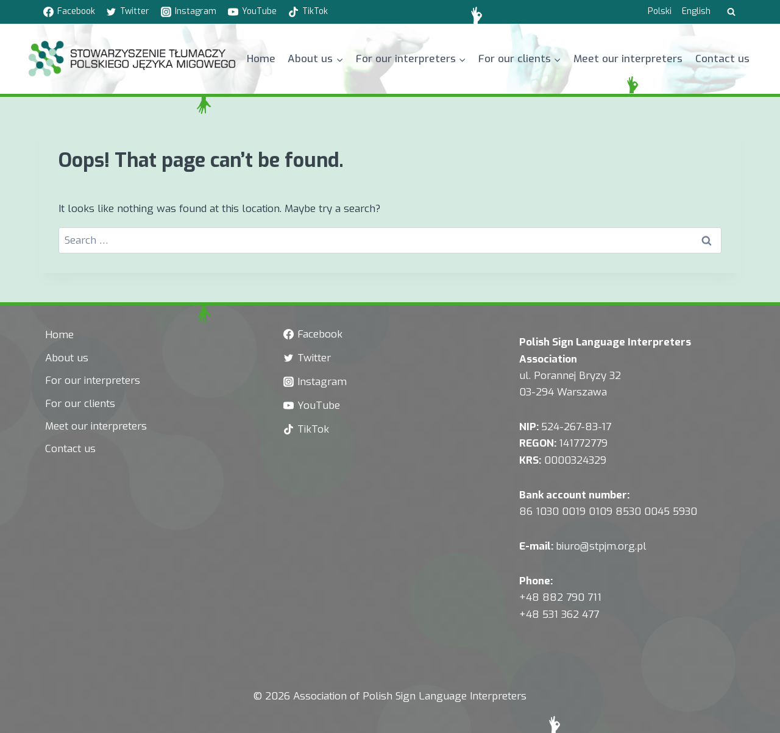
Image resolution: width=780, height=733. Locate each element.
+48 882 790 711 (560, 597)
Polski (660, 11)
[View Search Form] (731, 12)
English (696, 11)
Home (261, 59)
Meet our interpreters (627, 59)
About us (66, 358)
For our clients (80, 404)
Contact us (722, 59)
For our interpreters (92, 381)
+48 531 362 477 (559, 614)
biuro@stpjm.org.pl (601, 546)
